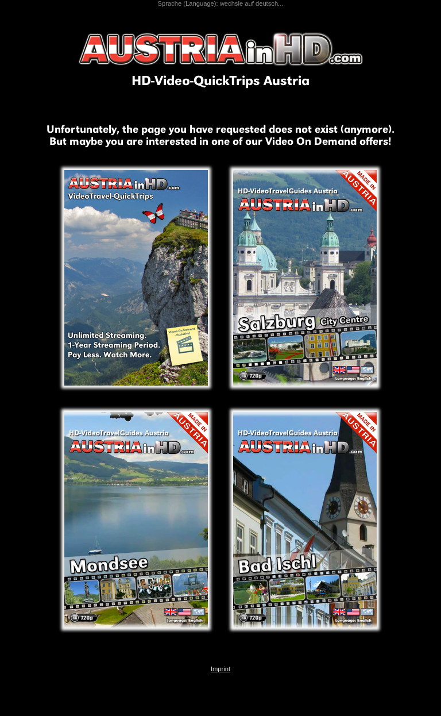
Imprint (220, 668)
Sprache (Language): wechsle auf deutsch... (221, 3)
